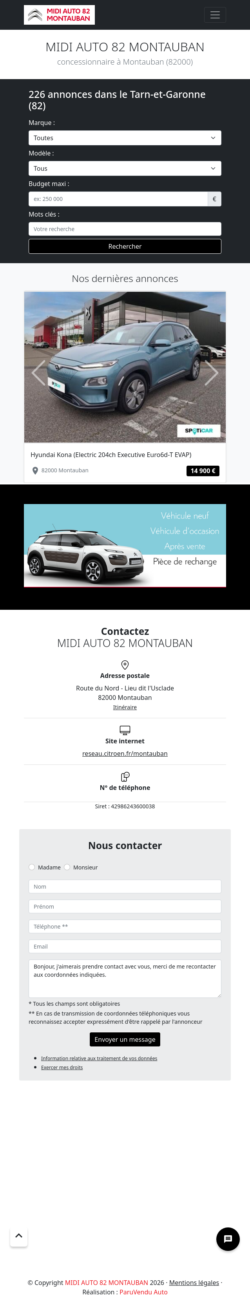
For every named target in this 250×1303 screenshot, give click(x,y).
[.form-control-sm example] (118, 199)
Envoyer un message (124, 1039)
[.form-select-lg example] (125, 137)
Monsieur (85, 867)
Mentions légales (194, 1282)
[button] (38, 373)
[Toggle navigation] (215, 15)
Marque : (42, 122)
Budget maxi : (49, 183)
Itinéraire (125, 707)
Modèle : (41, 153)
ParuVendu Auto (144, 1292)
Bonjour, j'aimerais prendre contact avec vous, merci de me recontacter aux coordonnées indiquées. (125, 979)
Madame (49, 867)
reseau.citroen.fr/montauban (125, 753)
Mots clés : (44, 214)
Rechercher (124, 246)
